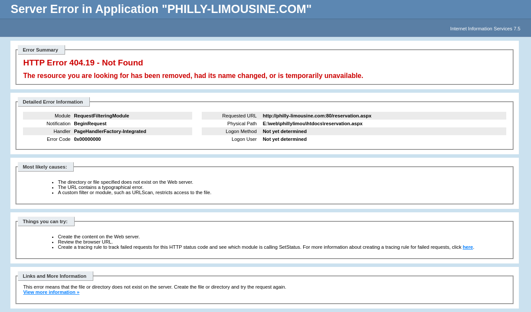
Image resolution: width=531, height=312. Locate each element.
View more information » (51, 292)
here (468, 247)
